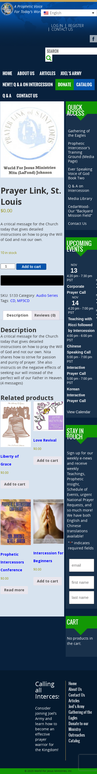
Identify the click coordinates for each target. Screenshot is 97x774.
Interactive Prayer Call (76, 370)
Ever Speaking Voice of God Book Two (80, 173)
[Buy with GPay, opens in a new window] (32, 280)
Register (76, 26)
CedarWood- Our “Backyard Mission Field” (80, 211)
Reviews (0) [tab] (45, 315)
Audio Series (47, 295)
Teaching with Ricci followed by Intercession (81, 325)
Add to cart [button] (14, 484)
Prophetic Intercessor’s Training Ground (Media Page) (81, 152)
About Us (25, 73)
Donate (64, 84)
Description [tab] (17, 315)
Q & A (7, 96)
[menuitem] (69, 12)
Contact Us (62, 29)
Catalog (84, 84)
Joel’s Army (71, 73)
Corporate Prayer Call (76, 289)
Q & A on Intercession (78, 188)
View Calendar (79, 412)
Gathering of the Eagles (79, 133)
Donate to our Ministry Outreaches (78, 729)
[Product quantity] (8, 266)
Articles (47, 73)
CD (12, 300)
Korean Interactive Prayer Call (76, 395)
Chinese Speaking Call (79, 349)
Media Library (80, 198)
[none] (69, 12)
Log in (57, 26)
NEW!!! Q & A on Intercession (28, 84)
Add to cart (31, 267)
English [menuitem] (55, 12)
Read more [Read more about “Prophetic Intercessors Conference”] (14, 589)
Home (7, 73)
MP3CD (23, 300)
